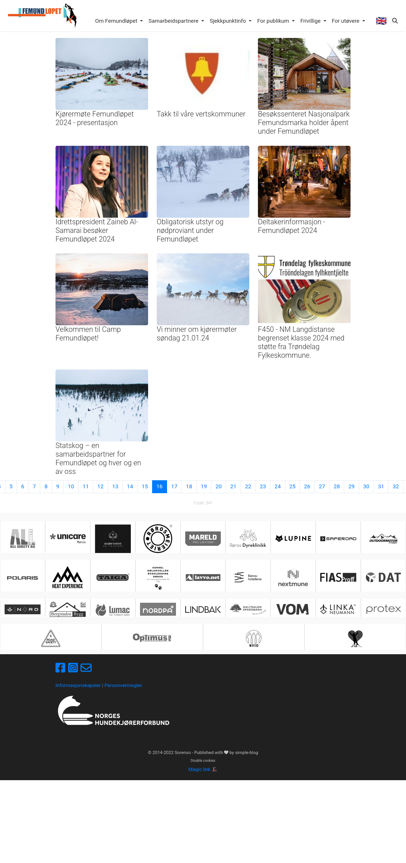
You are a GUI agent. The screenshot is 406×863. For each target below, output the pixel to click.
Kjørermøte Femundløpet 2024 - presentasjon (94, 118)
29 (351, 486)
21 (233, 486)
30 (366, 486)
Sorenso (183, 752)
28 (337, 486)
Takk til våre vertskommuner (201, 114)
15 (145, 486)
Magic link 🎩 (202, 769)
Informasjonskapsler (78, 685)
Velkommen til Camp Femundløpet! (88, 333)
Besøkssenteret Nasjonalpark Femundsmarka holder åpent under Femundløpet (304, 122)
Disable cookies (203, 761)
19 (204, 486)
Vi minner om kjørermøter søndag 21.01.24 (197, 333)
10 (71, 486)
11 (86, 486)
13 (115, 486)
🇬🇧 (381, 21)
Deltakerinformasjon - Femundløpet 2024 (291, 226)
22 (248, 486)
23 (263, 486)
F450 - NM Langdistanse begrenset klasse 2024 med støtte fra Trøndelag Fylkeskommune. (301, 342)
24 (278, 486)
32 (396, 486)
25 (292, 486)
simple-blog (246, 752)
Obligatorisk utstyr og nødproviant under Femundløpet (190, 230)
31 (381, 486)
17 (174, 486)
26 (307, 486)
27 (322, 486)
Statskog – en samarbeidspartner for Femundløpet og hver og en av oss (98, 458)
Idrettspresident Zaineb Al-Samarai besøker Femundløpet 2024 (96, 230)
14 (130, 486)
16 (159, 486)
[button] (119, 21)
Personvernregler (123, 685)
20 (218, 486)
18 (189, 486)
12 (100, 486)
